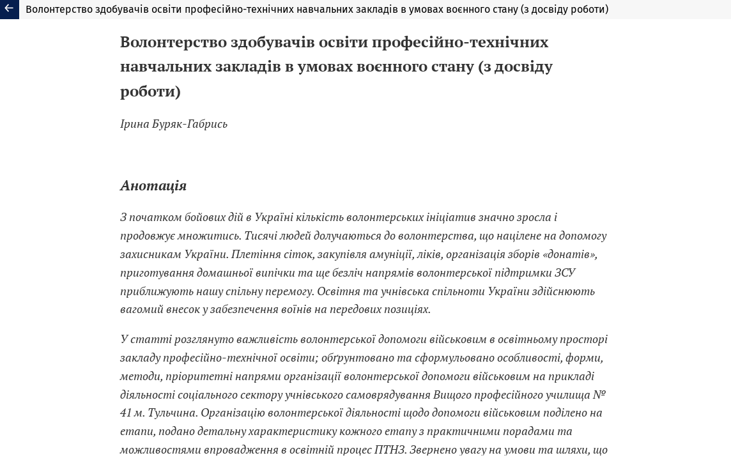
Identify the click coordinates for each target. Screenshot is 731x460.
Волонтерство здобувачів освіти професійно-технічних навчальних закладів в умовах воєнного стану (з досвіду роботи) (317, 9)
